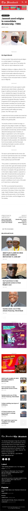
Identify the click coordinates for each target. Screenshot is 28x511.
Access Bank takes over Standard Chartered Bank (13, 490)
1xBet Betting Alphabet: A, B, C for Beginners (13, 466)
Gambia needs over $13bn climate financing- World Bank (10, 395)
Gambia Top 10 (4, 497)
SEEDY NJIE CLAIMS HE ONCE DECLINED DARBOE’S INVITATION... (10, 380)
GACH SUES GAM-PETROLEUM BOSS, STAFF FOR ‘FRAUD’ (6, 221)
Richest (3, 495)
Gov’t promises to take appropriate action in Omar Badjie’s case (12, 283)
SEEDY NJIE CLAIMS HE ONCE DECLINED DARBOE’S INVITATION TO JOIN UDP (13, 255)
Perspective (4, 475)
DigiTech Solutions (15, 508)
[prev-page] (2, 318)
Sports (3, 483)
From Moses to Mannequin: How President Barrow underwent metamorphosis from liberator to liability (12, 472)
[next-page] (5, 318)
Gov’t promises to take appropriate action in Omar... (9, 387)
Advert (3, 468)
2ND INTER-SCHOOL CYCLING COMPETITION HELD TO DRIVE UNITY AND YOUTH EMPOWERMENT (13, 479)
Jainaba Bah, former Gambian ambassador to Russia (21, 222)
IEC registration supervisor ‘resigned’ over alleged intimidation (9, 421)
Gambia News (5, 15)
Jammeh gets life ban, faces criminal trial (12, 500)
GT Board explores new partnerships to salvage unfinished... (8, 413)
